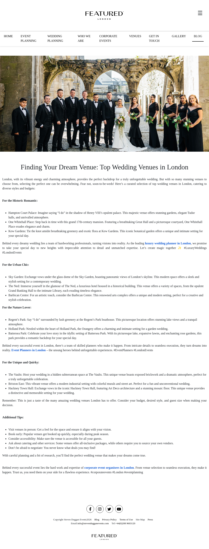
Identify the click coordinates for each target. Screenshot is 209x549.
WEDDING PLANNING (55, 38)
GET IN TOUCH (154, 38)
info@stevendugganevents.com (93, 523)
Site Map (140, 519)
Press (150, 519)
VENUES (135, 36)
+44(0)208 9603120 (125, 523)
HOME (8, 36)
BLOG (198, 36)
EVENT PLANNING (28, 38)
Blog (96, 519)
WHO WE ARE (84, 38)
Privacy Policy (109, 519)
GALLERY (179, 36)
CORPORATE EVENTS (108, 38)
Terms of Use (126, 519)
